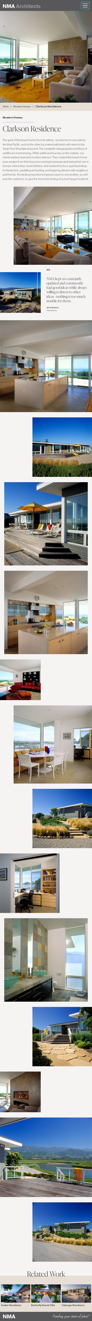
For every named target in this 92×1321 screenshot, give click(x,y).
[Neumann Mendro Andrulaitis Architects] (22, 5)
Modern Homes (22, 106)
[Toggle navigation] (85, 5)
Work (6, 106)
